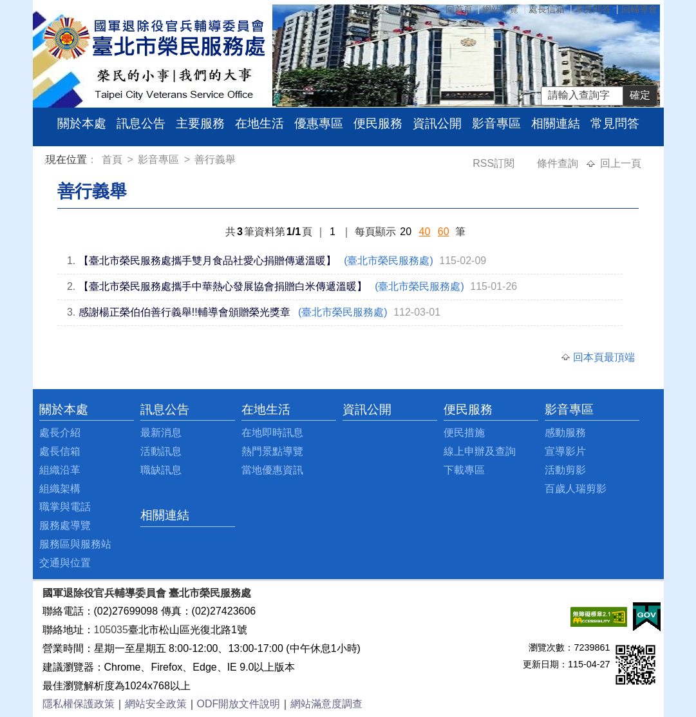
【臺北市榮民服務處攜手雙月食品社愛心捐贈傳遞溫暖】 (207, 260)
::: (48, 161)
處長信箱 (547, 9)
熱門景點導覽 (272, 451)
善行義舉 (215, 159)
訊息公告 (141, 123)
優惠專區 (318, 123)
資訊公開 (437, 123)
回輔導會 (639, 9)
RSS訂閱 (495, 163)
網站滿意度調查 (326, 703)
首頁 (113, 159)
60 (443, 231)
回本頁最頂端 (604, 357)
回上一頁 (620, 163)
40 (425, 231)
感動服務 (565, 432)
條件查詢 (559, 163)
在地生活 (259, 123)
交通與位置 (65, 562)
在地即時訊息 (272, 432)
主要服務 (200, 123)
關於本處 (81, 123)
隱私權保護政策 (78, 703)
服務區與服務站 (75, 544)
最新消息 (161, 432)
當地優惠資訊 (272, 469)
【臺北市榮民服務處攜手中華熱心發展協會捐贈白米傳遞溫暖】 (223, 286)
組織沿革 (59, 469)
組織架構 (59, 488)
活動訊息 (161, 451)
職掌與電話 (65, 506)
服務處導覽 (65, 525)
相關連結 (555, 123)
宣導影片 (565, 451)
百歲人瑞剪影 (576, 488)
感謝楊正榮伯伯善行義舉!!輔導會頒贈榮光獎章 (184, 312)
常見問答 (593, 9)
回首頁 (459, 9)
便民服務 (377, 123)
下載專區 (464, 469)
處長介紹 (59, 432)
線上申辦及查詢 (480, 451)
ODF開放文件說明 (239, 703)
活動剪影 (565, 469)
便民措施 (464, 432)
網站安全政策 (156, 703)
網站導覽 (500, 9)
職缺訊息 (161, 469)
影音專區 (496, 123)
